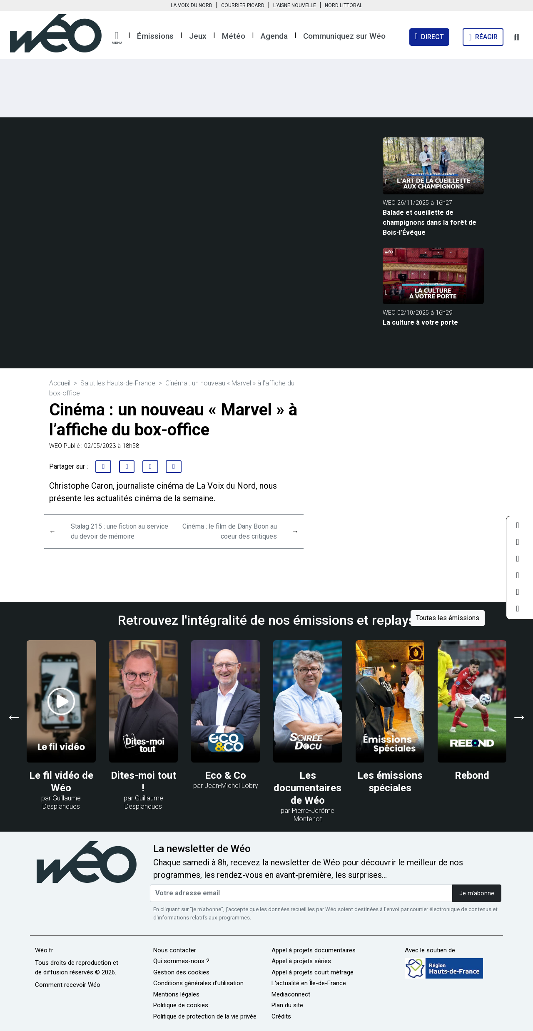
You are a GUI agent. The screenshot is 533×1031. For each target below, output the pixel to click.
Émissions (155, 36)
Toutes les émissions (447, 618)
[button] (117, 37)
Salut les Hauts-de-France (117, 383)
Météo (233, 36)
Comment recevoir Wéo (67, 985)
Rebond (472, 775)
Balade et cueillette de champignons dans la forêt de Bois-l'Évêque (429, 222)
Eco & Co (225, 775)
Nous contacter (174, 950)
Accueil (59, 383)
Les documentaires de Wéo (307, 788)
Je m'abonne (476, 893)
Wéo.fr (44, 950)
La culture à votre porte (420, 322)
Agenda (274, 36)
